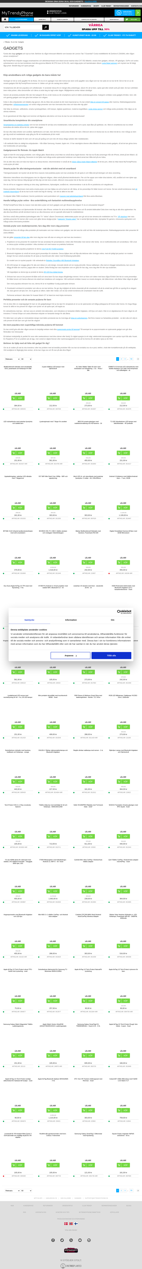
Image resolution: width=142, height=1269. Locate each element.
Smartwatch (114, 19)
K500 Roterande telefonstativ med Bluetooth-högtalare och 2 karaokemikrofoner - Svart (123, 587)
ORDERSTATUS (55, 11)
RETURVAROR (74, 6)
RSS (24, 1212)
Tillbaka (7, 42)
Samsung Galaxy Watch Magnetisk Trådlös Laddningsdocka (17, 1025)
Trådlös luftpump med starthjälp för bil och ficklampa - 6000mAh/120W (53, 806)
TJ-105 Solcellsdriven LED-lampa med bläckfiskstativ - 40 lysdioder (123, 422)
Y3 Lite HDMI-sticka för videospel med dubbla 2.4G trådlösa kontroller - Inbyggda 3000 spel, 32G (18, 861)
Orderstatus (67, 1205)
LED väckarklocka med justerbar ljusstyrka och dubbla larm (18, 422)
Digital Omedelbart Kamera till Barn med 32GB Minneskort (123, 532)
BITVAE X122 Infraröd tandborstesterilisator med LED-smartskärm (18, 532)
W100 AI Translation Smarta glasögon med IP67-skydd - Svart (123, 806)
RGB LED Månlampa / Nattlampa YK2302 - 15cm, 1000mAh (123, 696)
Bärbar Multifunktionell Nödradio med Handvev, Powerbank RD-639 (88, 532)
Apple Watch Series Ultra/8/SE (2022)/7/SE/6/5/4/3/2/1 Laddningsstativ (53, 1025)
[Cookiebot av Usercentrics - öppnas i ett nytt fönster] (119, 612)
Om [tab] (112, 620)
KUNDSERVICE (86, 6)
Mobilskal (42, 19)
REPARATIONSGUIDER (121, 6)
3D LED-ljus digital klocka (53, 272)
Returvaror (48, 1205)
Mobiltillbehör (62, 19)
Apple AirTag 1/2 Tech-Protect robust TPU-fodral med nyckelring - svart (18, 970)
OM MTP (96, 6)
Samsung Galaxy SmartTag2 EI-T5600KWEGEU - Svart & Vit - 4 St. (88, 1025)
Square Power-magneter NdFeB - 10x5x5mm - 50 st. (123, 1134)
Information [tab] (71, 620)
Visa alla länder (71, 1230)
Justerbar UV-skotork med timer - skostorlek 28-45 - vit (88, 586)
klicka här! (91, 1)
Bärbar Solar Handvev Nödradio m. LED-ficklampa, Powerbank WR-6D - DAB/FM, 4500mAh (123, 916)
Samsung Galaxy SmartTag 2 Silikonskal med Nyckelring (88, 1134)
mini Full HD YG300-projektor (52, 249)
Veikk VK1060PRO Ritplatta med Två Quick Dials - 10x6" (88, 806)
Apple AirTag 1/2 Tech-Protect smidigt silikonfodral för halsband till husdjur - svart (17, 1080)
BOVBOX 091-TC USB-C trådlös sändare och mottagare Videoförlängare (53, 532)
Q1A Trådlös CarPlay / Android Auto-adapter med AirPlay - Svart (123, 860)
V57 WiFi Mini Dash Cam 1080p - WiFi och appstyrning (53, 477)
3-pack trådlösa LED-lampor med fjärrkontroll (53, 367)
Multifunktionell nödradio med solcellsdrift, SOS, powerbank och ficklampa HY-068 (18, 367)
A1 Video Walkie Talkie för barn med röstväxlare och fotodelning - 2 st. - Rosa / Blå (88, 368)
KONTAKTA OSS (136, 6)
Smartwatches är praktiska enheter (16, 125)
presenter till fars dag (21, 237)
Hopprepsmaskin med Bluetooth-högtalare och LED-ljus (18, 915)
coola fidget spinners (109, 63)
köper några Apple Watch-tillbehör (84, 162)
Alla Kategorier (21, 19)
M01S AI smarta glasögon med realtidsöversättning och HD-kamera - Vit (88, 422)
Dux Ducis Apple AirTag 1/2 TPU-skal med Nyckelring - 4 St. (18, 586)
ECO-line (134, 19)
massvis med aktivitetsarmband (71, 196)
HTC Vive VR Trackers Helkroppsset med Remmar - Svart (88, 1080)
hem (12, 1205)
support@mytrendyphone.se (96, 1198)
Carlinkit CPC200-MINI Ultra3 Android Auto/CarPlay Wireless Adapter (88, 915)
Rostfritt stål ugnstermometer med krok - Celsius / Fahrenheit (53, 1134)
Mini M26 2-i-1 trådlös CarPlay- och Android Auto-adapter (53, 915)
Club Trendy (106, 6)
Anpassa (71, 655)
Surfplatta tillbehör (89, 19)
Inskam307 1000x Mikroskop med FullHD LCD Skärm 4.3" (123, 1080)
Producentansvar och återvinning (71, 1219)
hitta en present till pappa (99, 102)
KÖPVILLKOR (114, 1212)
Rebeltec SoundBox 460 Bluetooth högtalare (62, 261)
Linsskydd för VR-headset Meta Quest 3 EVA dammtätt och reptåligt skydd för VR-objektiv (18, 1135)
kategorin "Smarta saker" (67, 219)
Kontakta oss (41, 1212)
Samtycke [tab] (29, 620)
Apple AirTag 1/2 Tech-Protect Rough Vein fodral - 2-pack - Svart (123, 1025)
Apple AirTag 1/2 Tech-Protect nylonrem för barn (123, 970)
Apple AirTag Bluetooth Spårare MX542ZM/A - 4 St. (53, 1080)
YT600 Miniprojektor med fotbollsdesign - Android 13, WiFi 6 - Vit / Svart (53, 860)
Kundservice (28, 1205)
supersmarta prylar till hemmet (68, 329)
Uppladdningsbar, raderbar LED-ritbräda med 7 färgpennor (17, 477)
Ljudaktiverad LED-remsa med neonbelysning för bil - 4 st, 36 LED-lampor (17, 696)
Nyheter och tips (62, 1212)
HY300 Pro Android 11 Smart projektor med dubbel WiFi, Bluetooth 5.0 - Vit (53, 586)
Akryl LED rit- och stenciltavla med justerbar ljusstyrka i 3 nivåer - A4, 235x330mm (88, 477)
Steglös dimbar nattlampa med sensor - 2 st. (88, 750)
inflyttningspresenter (20, 104)
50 (131, 359)
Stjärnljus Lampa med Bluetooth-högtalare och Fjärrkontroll (123, 751)
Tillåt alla (111, 655)
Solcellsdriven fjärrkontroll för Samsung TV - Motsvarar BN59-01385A (53, 970)
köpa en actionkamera (79, 318)
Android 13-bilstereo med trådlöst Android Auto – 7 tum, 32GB (123, 477)
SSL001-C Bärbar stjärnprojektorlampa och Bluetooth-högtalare (53, 751)
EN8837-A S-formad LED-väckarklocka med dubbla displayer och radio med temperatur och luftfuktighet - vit (123, 368)
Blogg (128, 1205)
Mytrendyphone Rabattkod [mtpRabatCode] (89, 1212)
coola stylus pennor (95, 109)
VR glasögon (122, 217)
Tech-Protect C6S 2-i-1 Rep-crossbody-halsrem (18, 806)
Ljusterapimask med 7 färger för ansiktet (53, 421)
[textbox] (26, 27)
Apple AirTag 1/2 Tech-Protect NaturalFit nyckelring (88, 970)
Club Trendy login (57, 13)
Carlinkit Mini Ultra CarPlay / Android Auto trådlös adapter (88, 860)
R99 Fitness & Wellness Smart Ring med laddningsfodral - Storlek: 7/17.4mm (88, 696)
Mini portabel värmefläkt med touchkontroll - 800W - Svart (53, 696)
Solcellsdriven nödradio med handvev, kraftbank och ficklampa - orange (18, 751)
